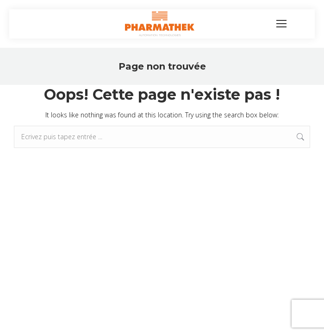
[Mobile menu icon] (281, 23)
